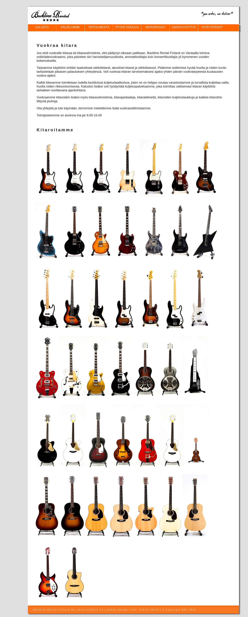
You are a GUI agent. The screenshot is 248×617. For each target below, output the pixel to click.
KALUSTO (42, 27)
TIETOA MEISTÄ (98, 27)
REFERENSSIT (155, 27)
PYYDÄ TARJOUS (127, 27)
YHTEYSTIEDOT (212, 27)
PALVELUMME (70, 27)
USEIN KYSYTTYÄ (184, 27)
